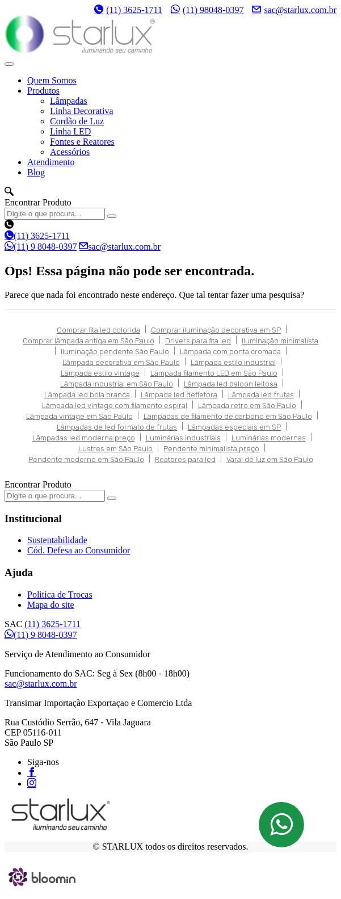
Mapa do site (50, 605)
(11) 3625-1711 (128, 10)
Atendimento (51, 162)
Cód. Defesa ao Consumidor (78, 550)
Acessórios (70, 152)
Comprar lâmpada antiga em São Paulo (88, 341)
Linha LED (70, 131)
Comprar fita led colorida (98, 330)
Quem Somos (52, 80)
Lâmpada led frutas (261, 394)
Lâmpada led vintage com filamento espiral (114, 405)
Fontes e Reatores (82, 141)
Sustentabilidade (57, 540)
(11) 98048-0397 (207, 10)
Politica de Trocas (59, 594)
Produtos (43, 90)
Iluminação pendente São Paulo (115, 351)
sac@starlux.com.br (294, 10)
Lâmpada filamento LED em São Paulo (213, 373)
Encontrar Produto (38, 202)
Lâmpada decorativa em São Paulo (121, 362)
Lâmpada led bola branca (87, 394)
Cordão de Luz (77, 121)
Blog (36, 172)
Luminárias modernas (268, 438)
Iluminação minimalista (280, 341)
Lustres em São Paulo (115, 448)
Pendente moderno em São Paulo (86, 459)
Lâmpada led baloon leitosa (230, 384)
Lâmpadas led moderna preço (83, 438)
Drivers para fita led (198, 341)
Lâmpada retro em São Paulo (247, 405)
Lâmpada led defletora (179, 394)
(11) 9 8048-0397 (41, 246)
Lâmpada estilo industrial (233, 362)
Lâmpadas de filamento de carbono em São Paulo (228, 416)
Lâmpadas (68, 101)
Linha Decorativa (81, 111)
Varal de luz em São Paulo (269, 459)
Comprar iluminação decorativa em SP (216, 330)
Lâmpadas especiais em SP (234, 427)
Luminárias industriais (183, 438)
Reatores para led (185, 459)
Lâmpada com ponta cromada (230, 351)
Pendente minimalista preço (211, 448)
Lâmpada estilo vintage (100, 373)
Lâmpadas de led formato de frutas (117, 427)
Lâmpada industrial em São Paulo (116, 384)
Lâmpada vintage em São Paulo (79, 416)
